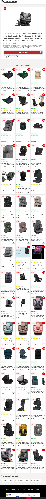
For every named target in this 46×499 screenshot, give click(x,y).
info (13, 90)
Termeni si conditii (11, 489)
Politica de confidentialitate (23, 489)
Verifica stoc (30, 52)
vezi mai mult (26, 47)
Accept (28, 498)
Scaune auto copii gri (8, 480)
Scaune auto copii (35, 480)
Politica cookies (35, 489)
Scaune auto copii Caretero (22, 480)
